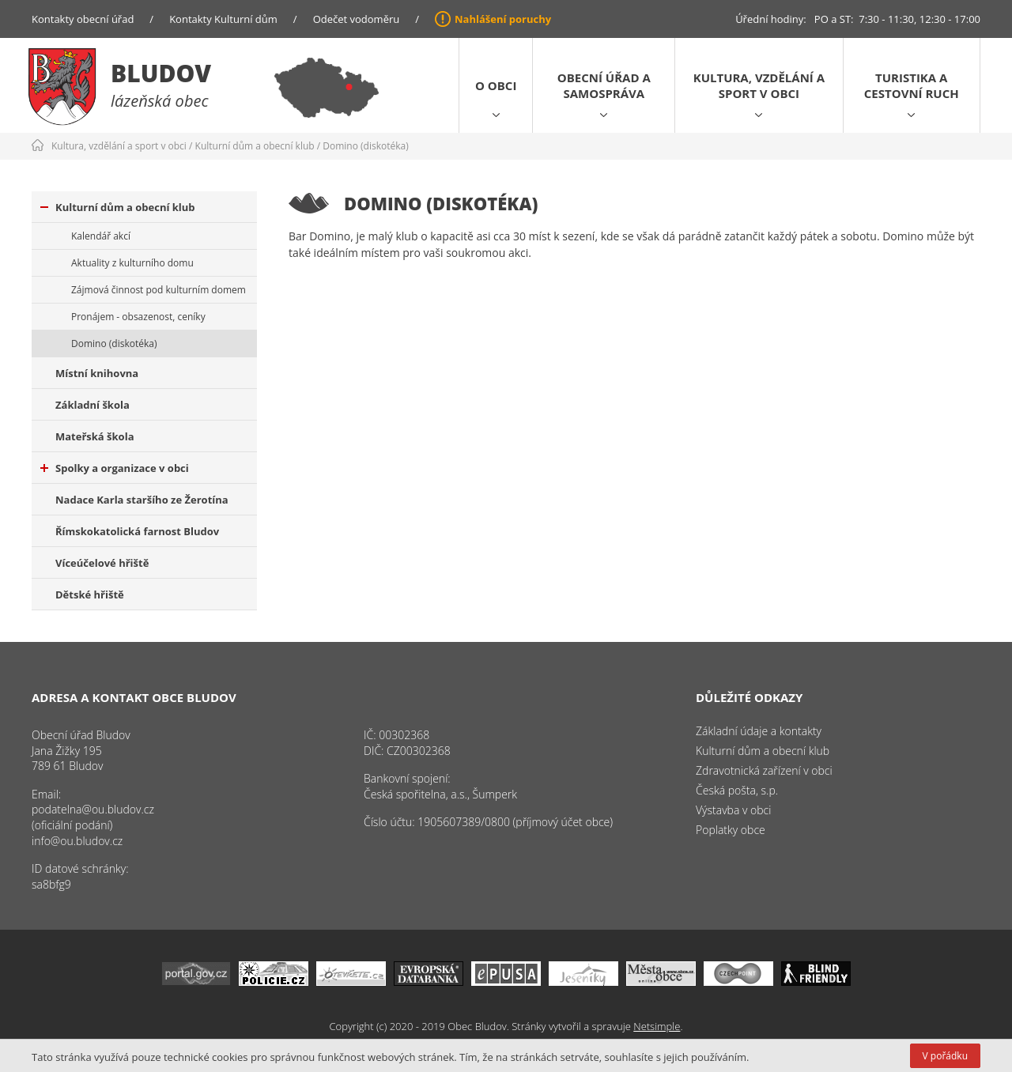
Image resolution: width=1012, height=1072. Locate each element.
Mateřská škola (94, 436)
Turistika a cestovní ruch (911, 85)
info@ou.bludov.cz (77, 840)
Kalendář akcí (100, 236)
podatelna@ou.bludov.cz (93, 809)
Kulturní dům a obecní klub (255, 146)
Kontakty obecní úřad (83, 19)
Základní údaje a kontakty (758, 730)
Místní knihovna (96, 373)
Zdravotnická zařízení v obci (764, 770)
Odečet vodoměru (356, 19)
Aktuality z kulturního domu (132, 263)
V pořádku (945, 1056)
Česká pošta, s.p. (737, 790)
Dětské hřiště (89, 594)
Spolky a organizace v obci (114, 468)
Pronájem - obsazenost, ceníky (138, 316)
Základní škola (92, 405)
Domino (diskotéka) (365, 146)
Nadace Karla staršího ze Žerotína (141, 500)
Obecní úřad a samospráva (604, 85)
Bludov (161, 73)
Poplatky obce (730, 829)
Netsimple (656, 1026)
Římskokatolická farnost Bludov (137, 531)
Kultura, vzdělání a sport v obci (759, 85)
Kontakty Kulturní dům (223, 19)
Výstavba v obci (733, 809)
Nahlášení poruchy (503, 19)
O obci (495, 85)
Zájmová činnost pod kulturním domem (158, 289)
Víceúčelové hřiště (102, 563)
